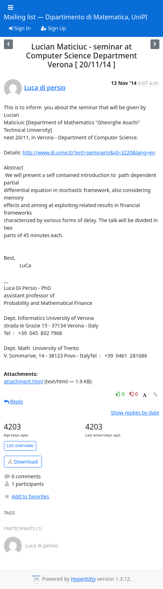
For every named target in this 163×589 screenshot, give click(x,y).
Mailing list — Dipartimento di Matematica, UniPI (76, 17)
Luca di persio (45, 87)
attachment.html (23, 381)
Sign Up (53, 28)
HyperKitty (83, 578)
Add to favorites (26, 496)
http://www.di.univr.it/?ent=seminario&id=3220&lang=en (89, 152)
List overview (20, 445)
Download (23, 461)
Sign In (20, 28)
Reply (13, 401)
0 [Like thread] (121, 394)
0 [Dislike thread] (134, 394)
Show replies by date (135, 412)
